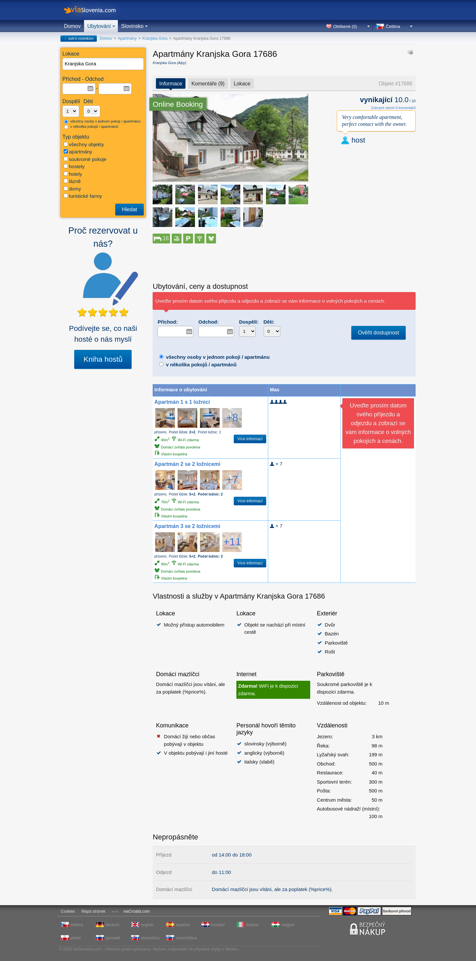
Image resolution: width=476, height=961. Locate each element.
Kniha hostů (102, 359)
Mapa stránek (93, 911)
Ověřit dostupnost (378, 332)
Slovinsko (132, 26)
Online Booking (178, 104)
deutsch (112, 925)
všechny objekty (84, 144)
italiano (252, 925)
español (183, 925)
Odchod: (208, 322)
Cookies (68, 911)
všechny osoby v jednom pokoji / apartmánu (102, 121)
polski (76, 938)
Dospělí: (248, 322)
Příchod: (168, 322)
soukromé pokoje (85, 159)
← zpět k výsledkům (78, 38)
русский (113, 938)
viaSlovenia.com (95, 10)
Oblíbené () (345, 26)
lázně (72, 181)
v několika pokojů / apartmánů (91, 127)
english (147, 925)
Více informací (250, 439)
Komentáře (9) (208, 83)
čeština (77, 925)
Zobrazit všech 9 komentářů (393, 108)
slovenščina (186, 938)
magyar (287, 925)
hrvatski (218, 925)
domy (72, 189)
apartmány (78, 151)
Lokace (242, 83)
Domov (72, 26)
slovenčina (150, 938)
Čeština (393, 26)
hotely (73, 174)
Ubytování (99, 26)
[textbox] (103, 64)
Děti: (269, 322)
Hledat (129, 209)
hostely (74, 166)
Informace (170, 83)
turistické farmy (83, 196)
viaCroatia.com (136, 911)
